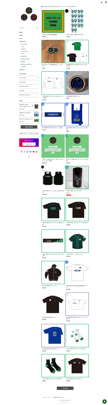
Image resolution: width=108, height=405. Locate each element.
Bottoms (23, 49)
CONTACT (22, 69)
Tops (22, 46)
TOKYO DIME (23, 44)
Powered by (65, 402)
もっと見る (65, 388)
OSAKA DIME (23, 56)
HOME (21, 32)
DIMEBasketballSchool (26, 64)
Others (23, 53)
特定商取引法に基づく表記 (58, 397)
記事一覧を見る (29, 127)
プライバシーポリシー (47, 397)
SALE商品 (22, 61)
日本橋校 (23, 66)
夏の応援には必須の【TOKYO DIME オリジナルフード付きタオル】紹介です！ (59, 6)
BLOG (20, 38)
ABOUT (21, 35)
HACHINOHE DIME (24, 59)
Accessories (24, 51)
